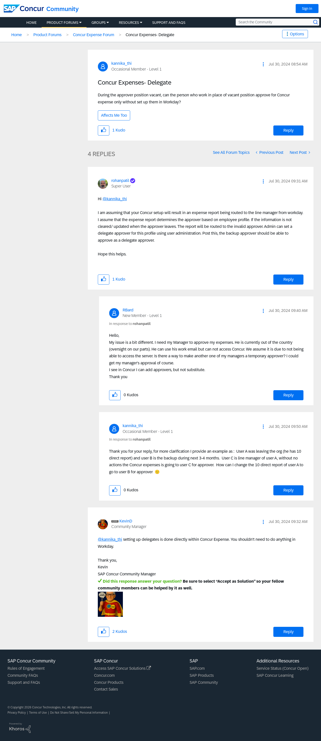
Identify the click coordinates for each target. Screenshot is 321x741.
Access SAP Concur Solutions (122, 668)
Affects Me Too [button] (114, 115)
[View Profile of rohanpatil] (120, 180)
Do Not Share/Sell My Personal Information (79, 712)
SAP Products (202, 675)
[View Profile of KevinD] (125, 521)
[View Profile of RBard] (128, 310)
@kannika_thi (115, 199)
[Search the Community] (277, 22)
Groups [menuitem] (99, 23)
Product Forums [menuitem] (62, 23)
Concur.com (104, 675)
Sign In (307, 9)
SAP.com (197, 668)
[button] (263, 64)
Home (16, 35)
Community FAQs (23, 675)
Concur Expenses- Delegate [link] (150, 35)
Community (62, 9)
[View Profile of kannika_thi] (121, 63)
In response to (129, 324)
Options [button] (297, 34)
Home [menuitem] (31, 23)
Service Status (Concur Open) (282, 668)
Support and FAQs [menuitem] (168, 23)
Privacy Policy (17, 712)
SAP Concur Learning (275, 675)
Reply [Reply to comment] (288, 279)
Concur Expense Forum (93, 35)
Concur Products (108, 682)
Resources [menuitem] (129, 23)
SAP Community (204, 682)
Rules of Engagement (26, 668)
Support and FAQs (24, 682)
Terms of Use (38, 712)
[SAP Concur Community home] (24, 9)
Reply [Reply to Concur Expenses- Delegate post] (288, 130)
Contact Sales (106, 689)
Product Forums (47, 35)
